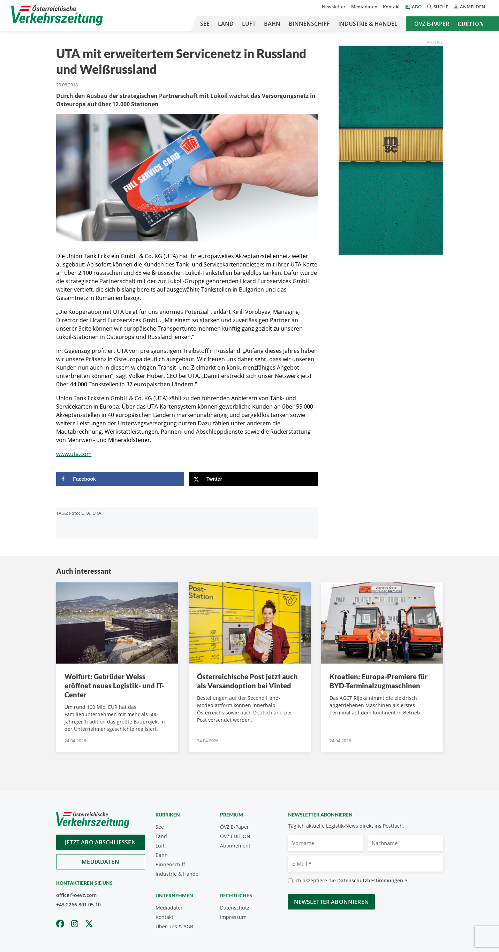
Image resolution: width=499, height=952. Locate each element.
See (205, 24)
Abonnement (235, 845)
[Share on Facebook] (120, 479)
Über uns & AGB (174, 926)
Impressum (233, 917)
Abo (417, 6)
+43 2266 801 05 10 (78, 904)
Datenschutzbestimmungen (370, 880)
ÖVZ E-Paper (431, 24)
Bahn (272, 24)
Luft (249, 24)
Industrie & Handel (368, 24)
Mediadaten (364, 6)
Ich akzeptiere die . (351, 880)
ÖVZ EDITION (235, 836)
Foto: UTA (79, 513)
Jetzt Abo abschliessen (100, 842)
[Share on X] (253, 479)
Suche (437, 6)
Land (226, 24)
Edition (471, 24)
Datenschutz (234, 907)
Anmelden (469, 6)
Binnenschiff (309, 24)
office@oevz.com (76, 895)
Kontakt (391, 6)
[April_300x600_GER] (391, 149)
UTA (96, 513)
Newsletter (334, 6)
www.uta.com (74, 454)
